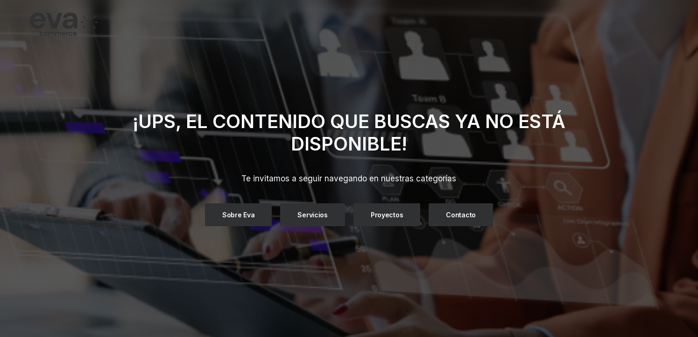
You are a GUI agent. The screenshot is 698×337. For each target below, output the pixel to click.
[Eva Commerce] (132, 24)
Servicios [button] (312, 214)
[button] (663, 24)
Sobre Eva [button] (238, 214)
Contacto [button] (461, 214)
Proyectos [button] (387, 214)
